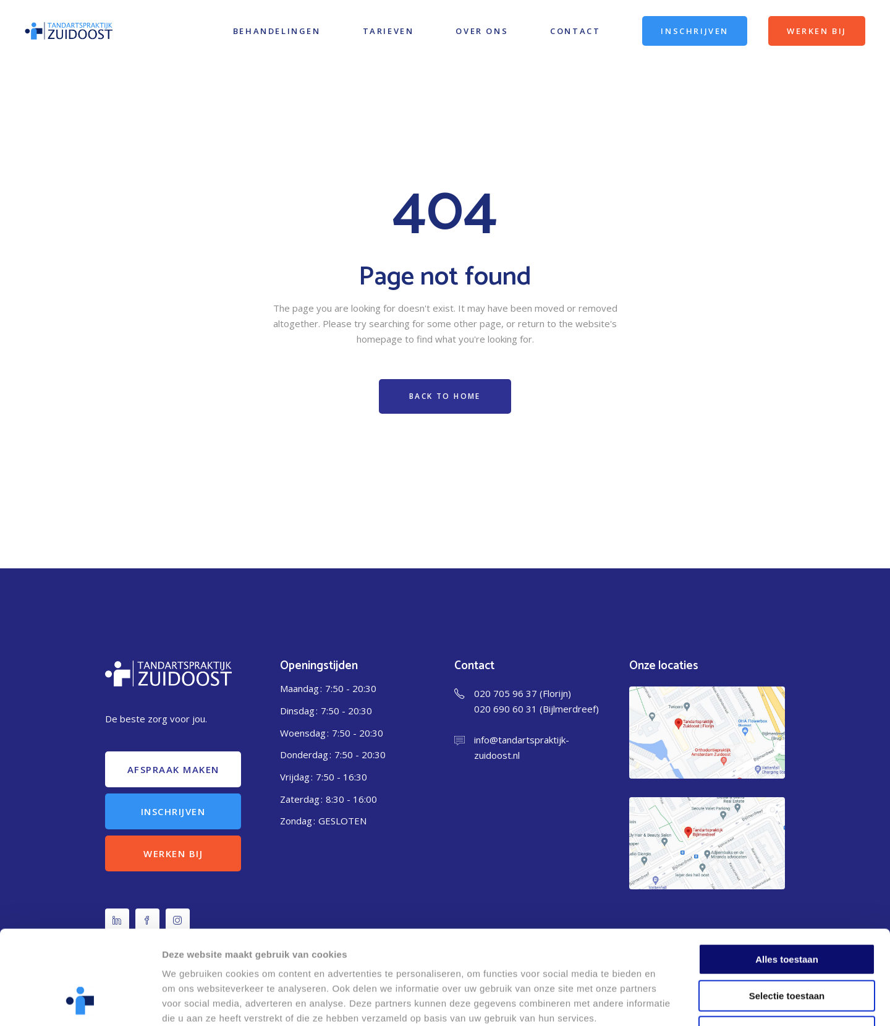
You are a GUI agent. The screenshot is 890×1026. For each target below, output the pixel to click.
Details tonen (667, 1001)
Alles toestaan (786, 875)
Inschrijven (173, 811)
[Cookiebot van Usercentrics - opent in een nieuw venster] (80, 1002)
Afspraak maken (173, 769)
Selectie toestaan (787, 911)
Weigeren (786, 947)
